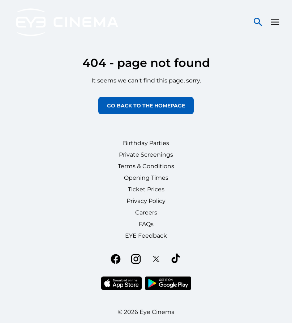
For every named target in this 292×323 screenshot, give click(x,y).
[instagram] (136, 259)
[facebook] (115, 259)
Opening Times (146, 177)
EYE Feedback (146, 235)
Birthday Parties (146, 143)
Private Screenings (146, 154)
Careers (146, 212)
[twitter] (156, 259)
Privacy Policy (146, 200)
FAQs (146, 224)
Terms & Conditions (146, 166)
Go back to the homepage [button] (146, 105)
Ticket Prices (146, 189)
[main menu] (275, 22)
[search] (258, 22)
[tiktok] (176, 259)
